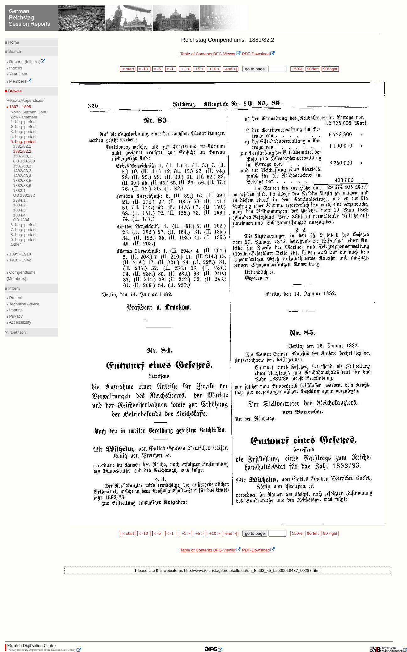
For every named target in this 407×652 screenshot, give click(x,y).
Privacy (15, 316)
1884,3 (19, 210)
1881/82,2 (22, 151)
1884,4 (19, 215)
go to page (255, 69)
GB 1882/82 (24, 195)
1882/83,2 (22, 166)
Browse (14, 91)
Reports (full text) (27, 61)
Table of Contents (196, 54)
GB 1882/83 (24, 161)
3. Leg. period (23, 131)
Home (13, 42)
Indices (15, 68)
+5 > (199, 69)
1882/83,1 (22, 156)
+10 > (214, 69)
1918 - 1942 (19, 260)
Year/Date (17, 74)
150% (297, 69)
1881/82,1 (22, 146)
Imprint (15, 310)
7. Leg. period (23, 229)
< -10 (144, 69)
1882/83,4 (22, 175)
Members (20, 81)
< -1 (171, 69)
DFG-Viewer (227, 54)
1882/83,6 (22, 185)
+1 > (185, 69)
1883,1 (19, 190)
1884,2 (19, 205)
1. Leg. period (23, 121)
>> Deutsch (15, 332)
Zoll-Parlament (24, 117)
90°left (313, 69)
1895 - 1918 (19, 254)
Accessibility (19, 322)
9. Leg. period (23, 239)
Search (14, 51)
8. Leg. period (23, 234)
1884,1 (19, 200)
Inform (13, 288)
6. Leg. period (23, 224)
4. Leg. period (23, 136)
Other (16, 244)
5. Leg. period (23, 141)
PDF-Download (258, 54)
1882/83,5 (22, 180)
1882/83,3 (22, 170)
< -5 (158, 69)
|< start (127, 69)
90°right (330, 69)
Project (15, 297)
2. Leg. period (23, 126)
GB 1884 (21, 219)
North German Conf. (29, 112)
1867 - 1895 (19, 106)
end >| (230, 69)
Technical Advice (24, 304)
